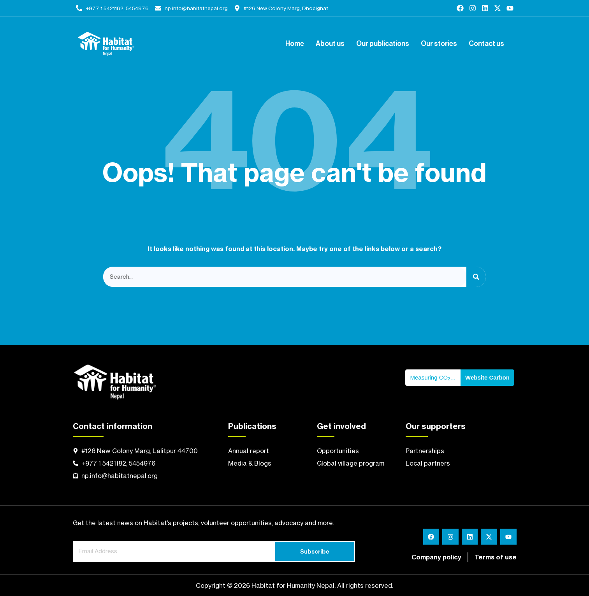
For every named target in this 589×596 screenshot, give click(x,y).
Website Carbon (487, 377)
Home (294, 44)
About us (330, 44)
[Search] (476, 277)
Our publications (382, 44)
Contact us (486, 44)
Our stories (439, 44)
